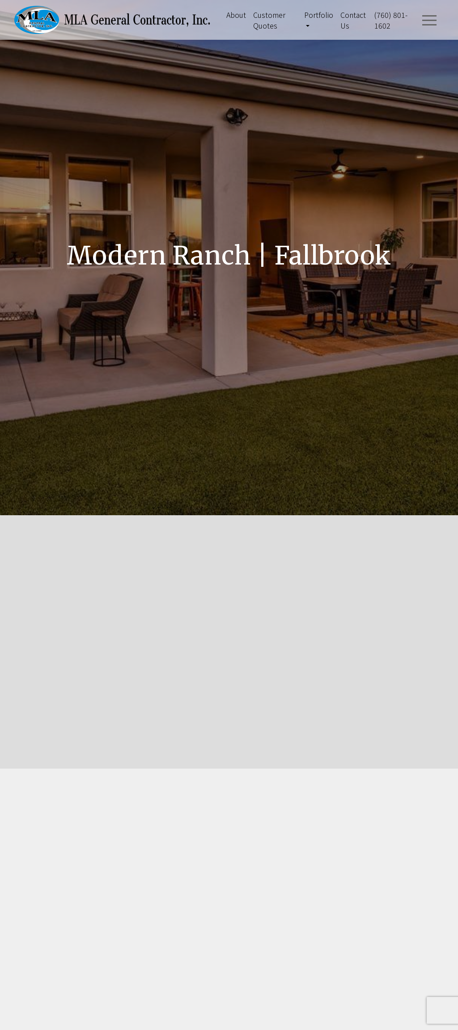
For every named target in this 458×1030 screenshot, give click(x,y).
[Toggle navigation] (429, 20)
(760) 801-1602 (390, 20)
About (236, 14)
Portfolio (318, 14)
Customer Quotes (269, 20)
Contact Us (353, 20)
